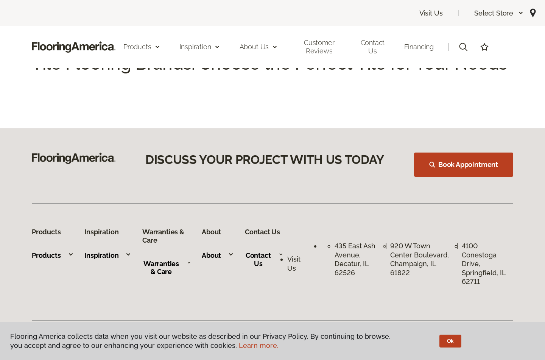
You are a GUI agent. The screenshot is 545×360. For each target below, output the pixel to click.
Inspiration (107, 255)
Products (53, 255)
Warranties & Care (167, 268)
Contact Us (373, 47)
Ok (450, 341)
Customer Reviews (319, 47)
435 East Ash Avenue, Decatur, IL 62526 (355, 259)
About (218, 255)
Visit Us (431, 13)
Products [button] (141, 47)
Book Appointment (463, 164)
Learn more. (259, 345)
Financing (419, 47)
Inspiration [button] (200, 47)
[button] (499, 13)
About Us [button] (259, 47)
